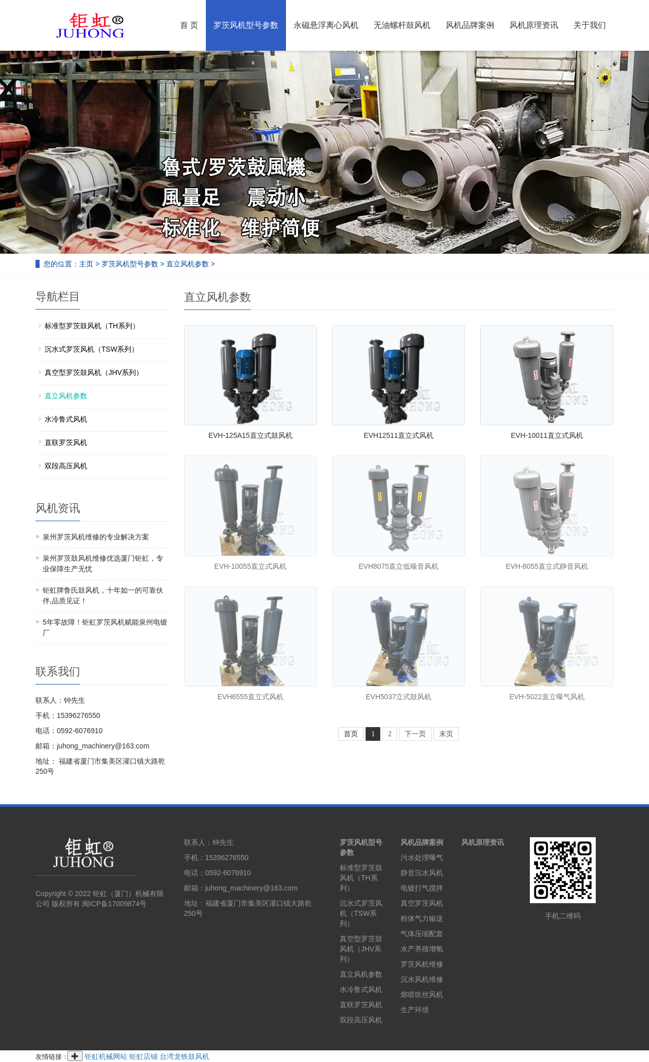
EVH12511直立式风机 (399, 435)
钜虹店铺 (143, 1056)
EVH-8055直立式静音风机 (547, 566)
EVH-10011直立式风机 (547, 435)
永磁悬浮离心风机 (326, 25)
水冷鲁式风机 (66, 419)
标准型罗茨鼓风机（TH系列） (92, 326)
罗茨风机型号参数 (245, 25)
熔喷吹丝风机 (422, 994)
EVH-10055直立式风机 (250, 566)
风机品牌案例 (470, 25)
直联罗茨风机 (66, 442)
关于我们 (589, 25)
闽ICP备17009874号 (114, 904)
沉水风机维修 (422, 979)
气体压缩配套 (422, 934)
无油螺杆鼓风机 (402, 25)
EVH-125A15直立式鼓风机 (250, 435)
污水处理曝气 (422, 857)
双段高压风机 (66, 466)
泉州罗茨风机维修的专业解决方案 (96, 537)
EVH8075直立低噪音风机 (398, 566)
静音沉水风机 (422, 873)
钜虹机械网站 (106, 1056)
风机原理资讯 (534, 25)
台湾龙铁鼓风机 (184, 1056)
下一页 (415, 734)
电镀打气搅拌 (422, 888)
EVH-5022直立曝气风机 (547, 697)
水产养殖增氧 (422, 949)
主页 (86, 264)
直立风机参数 (187, 264)
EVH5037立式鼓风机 (398, 697)
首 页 (189, 25)
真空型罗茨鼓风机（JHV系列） (94, 372)
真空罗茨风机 (422, 903)
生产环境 (415, 1010)
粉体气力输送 (422, 918)
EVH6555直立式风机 (250, 697)
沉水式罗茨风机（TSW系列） (91, 349)
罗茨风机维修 (422, 964)
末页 (446, 734)
